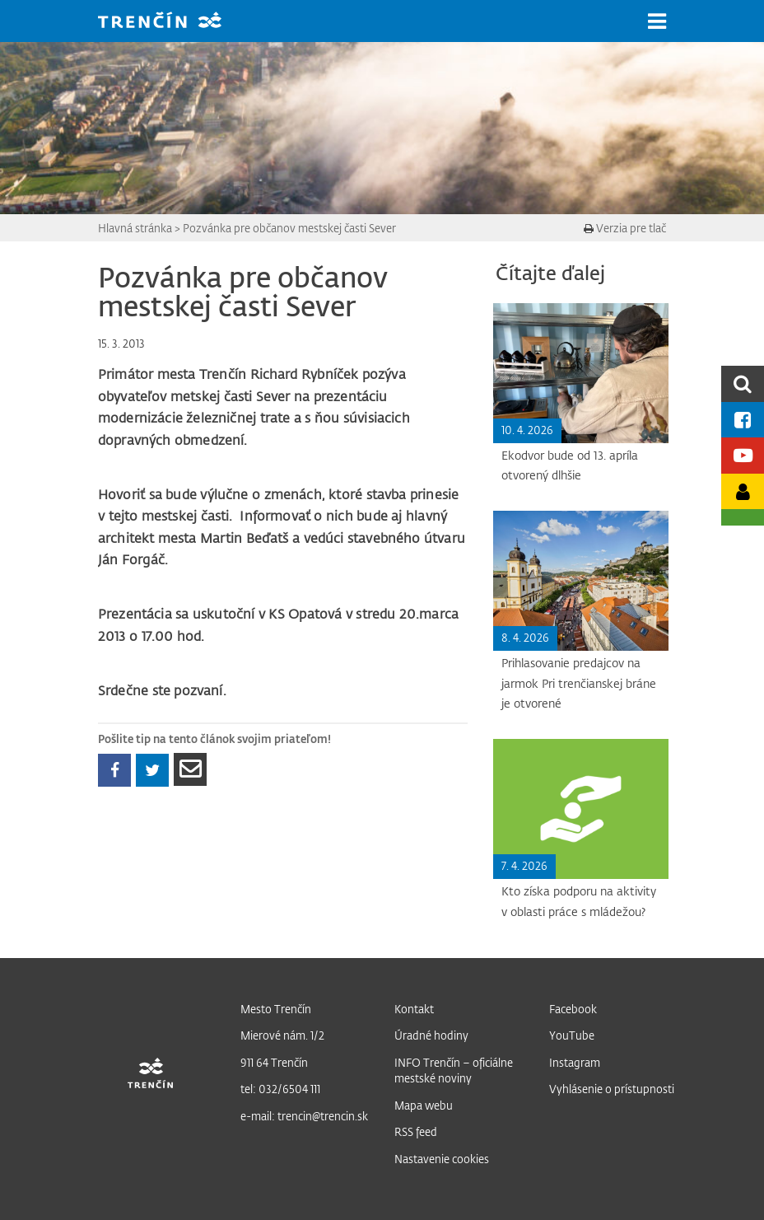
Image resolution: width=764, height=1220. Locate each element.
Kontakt (414, 1009)
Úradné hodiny (431, 1035)
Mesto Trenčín (275, 1009)
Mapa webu (423, 1105)
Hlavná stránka (135, 228)
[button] (657, 21)
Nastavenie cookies (441, 1159)
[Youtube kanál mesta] (742, 455)
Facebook (573, 1009)
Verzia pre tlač (625, 228)
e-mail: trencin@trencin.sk (304, 1116)
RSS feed (415, 1131)
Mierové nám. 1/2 (282, 1035)
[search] (742, 383)
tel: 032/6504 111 (280, 1089)
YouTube (571, 1035)
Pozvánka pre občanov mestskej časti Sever (289, 228)
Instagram (574, 1062)
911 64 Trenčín (274, 1062)
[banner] (172, 22)
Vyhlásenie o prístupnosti (611, 1089)
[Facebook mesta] (742, 419)
